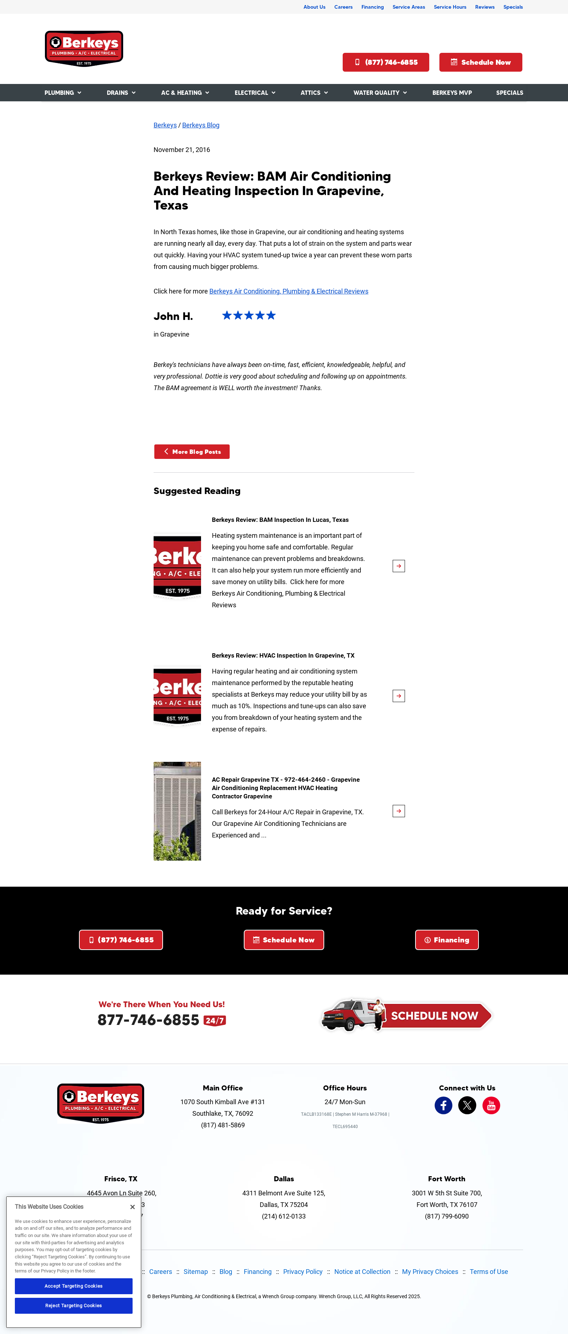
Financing (373, 7)
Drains (117, 92)
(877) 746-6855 (386, 62)
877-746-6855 (148, 1019)
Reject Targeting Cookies (73, 1305)
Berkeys (165, 125)
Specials (513, 7)
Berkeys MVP (452, 92)
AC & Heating (181, 92)
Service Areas (409, 7)
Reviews (485, 7)
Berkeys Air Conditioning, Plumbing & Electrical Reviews (288, 291)
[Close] (133, 1207)
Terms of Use (489, 1271)
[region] (74, 1262)
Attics (311, 92)
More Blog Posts (192, 451)
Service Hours (450, 7)
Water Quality (377, 92)
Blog (226, 1271)
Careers (343, 7)
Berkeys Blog (201, 125)
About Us (315, 7)
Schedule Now (481, 62)
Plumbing (59, 92)
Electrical (251, 92)
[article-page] (399, 566)
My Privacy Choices (430, 1271)
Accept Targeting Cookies (74, 1286)
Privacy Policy (303, 1271)
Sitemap (196, 1271)
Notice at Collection (362, 1271)
